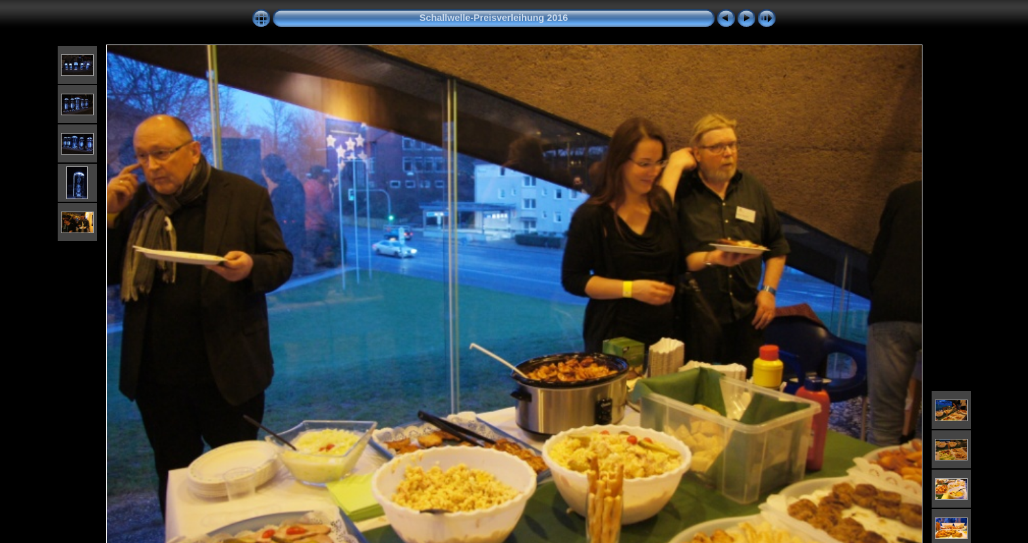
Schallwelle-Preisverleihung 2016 (494, 17)
